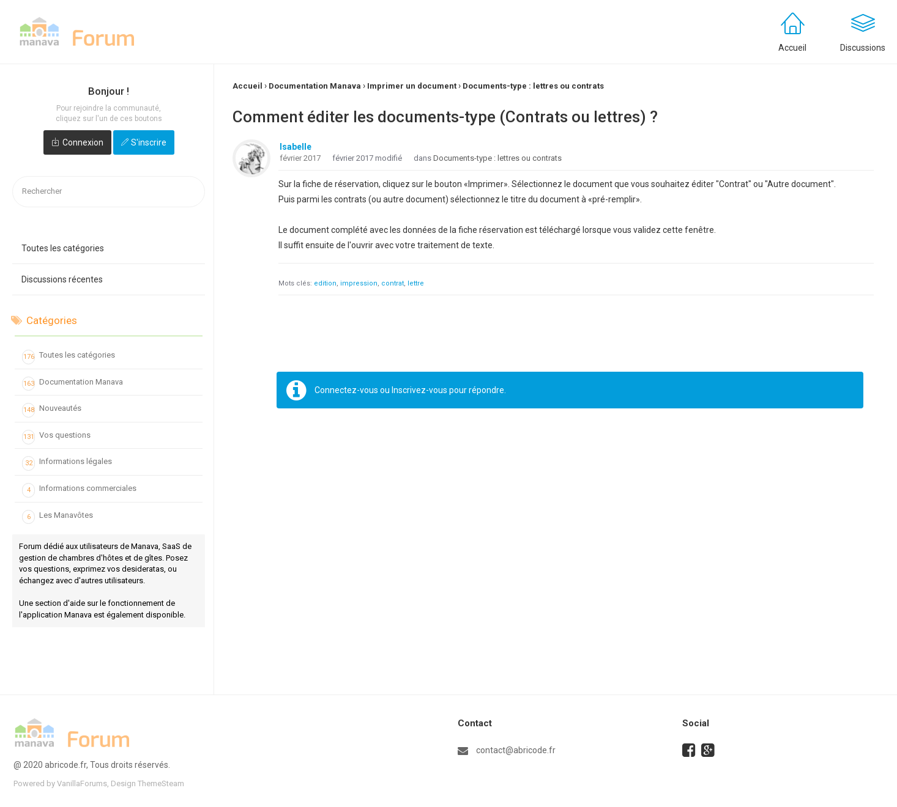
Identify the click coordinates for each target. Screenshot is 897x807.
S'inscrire (148, 142)
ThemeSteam (161, 783)
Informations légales (67, 463)
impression (359, 283)
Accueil (792, 48)
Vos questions (56, 437)
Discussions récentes (62, 279)
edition (325, 283)
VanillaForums (82, 783)
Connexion (82, 142)
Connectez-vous (346, 390)
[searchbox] (108, 191)
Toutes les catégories (62, 248)
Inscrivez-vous (419, 390)
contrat (392, 283)
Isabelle (295, 147)
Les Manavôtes (57, 517)
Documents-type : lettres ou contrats (497, 158)
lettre (416, 283)
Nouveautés (51, 410)
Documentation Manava (72, 384)
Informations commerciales (79, 490)
